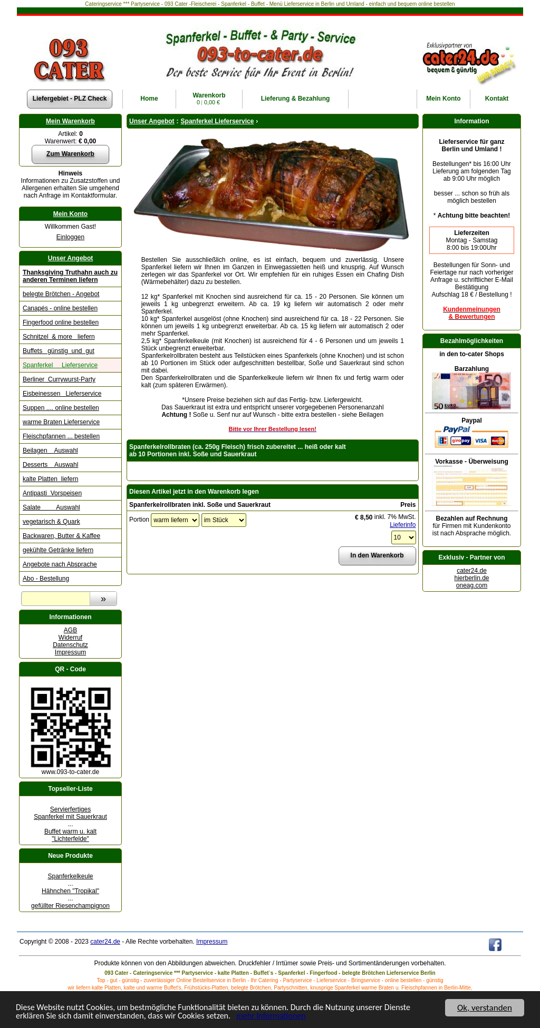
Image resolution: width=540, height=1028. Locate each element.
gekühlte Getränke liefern (58, 550)
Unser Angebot (70, 258)
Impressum (70, 652)
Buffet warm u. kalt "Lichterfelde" (70, 835)
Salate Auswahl (51, 507)
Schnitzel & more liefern (59, 336)
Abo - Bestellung (46, 578)
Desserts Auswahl (50, 464)
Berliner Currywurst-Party (59, 379)
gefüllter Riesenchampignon (70, 905)
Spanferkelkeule (70, 876)
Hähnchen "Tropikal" (70, 891)
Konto (443, 98)
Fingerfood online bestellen (61, 322)
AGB (70, 630)
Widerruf (70, 637)
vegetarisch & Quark (51, 521)
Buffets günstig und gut (58, 351)
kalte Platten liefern (50, 479)
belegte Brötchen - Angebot (61, 294)
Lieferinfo (403, 524)
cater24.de (472, 570)
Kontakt (497, 98)
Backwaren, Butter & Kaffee (61, 536)
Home (149, 98)
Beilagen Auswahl (50, 450)
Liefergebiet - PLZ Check (70, 98)
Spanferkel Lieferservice (60, 365)
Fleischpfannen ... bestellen (61, 436)
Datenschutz (70, 645)
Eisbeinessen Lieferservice (62, 393)
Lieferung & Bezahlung (295, 98)
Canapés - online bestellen (60, 308)
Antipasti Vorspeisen (52, 493)
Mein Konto (70, 214)
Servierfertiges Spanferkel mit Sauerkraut (70, 813)
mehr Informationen (287, 1016)
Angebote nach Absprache (60, 564)
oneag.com (471, 585)
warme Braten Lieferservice (61, 422)
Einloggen (70, 237)
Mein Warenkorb (70, 121)
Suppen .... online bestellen (61, 408)
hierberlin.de (471, 578)
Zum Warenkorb (70, 154)
